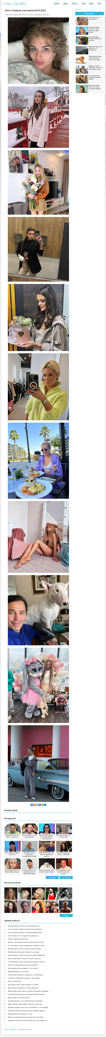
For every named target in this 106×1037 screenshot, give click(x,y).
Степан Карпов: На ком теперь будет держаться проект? (26, 962)
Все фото (66, 915)
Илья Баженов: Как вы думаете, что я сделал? (23, 968)
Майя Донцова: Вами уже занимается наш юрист (24, 952)
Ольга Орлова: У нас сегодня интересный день (23, 936)
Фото (99, 3)
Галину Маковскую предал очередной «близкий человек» (26, 994)
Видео (91, 3)
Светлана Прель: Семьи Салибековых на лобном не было (26, 945)
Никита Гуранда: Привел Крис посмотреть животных (25, 1004)
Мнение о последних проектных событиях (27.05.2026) (25, 1017)
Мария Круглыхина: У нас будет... (18, 972)
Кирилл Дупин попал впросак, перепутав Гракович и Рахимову (28, 991)
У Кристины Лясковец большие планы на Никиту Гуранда (26, 1011)
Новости (75, 3)
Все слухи (52, 877)
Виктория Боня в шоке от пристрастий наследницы (24, 949)
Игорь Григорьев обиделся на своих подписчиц (23, 988)
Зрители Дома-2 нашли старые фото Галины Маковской (26, 955)
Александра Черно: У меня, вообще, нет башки (23, 985)
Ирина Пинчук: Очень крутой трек (19, 998)
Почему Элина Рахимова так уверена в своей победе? (25, 975)
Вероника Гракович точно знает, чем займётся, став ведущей (28, 1007)
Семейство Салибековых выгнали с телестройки (23, 978)
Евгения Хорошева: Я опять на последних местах (24, 926)
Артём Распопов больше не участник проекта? (23, 965)
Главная (56, 3)
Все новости (66, 877)
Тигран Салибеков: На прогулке (18, 939)
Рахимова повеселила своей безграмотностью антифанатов (27, 1020)
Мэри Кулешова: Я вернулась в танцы (20, 1014)
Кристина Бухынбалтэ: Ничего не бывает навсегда (24, 958)
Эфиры (65, 3)
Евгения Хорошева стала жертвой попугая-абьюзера (25, 1001)
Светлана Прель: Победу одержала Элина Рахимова (25, 929)
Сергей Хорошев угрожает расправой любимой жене (25, 932)
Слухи (83, 3)
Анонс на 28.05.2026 (14, 981)
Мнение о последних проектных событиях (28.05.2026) (25, 942)
